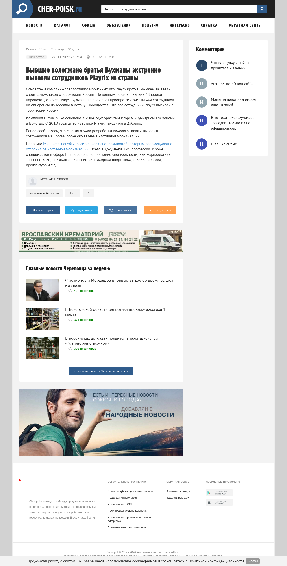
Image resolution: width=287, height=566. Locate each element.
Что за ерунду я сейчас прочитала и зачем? (230, 65)
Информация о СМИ (120, 504)
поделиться (81, 210)
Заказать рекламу (177, 497)
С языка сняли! (224, 144)
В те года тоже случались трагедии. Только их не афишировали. (232, 123)
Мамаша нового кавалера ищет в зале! (233, 102)
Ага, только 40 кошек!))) (232, 83)
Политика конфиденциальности (127, 510)
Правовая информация (122, 497)
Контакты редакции (178, 491)
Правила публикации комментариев (130, 491)
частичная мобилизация (44, 193)
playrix (73, 193)
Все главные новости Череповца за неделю (101, 371)
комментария (43, 210)
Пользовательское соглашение (127, 527)
